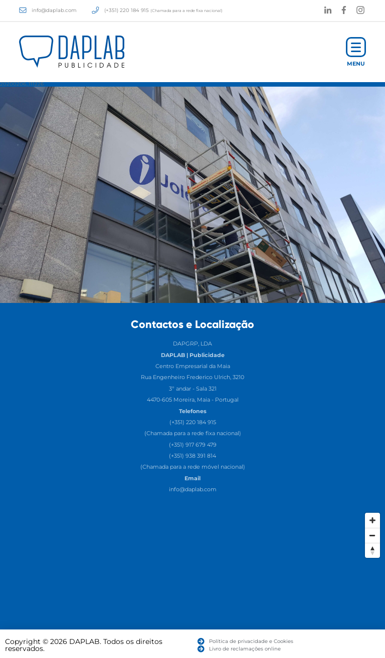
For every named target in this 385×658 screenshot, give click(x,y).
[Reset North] (372, 550)
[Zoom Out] (372, 535)
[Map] (192, 583)
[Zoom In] (372, 520)
